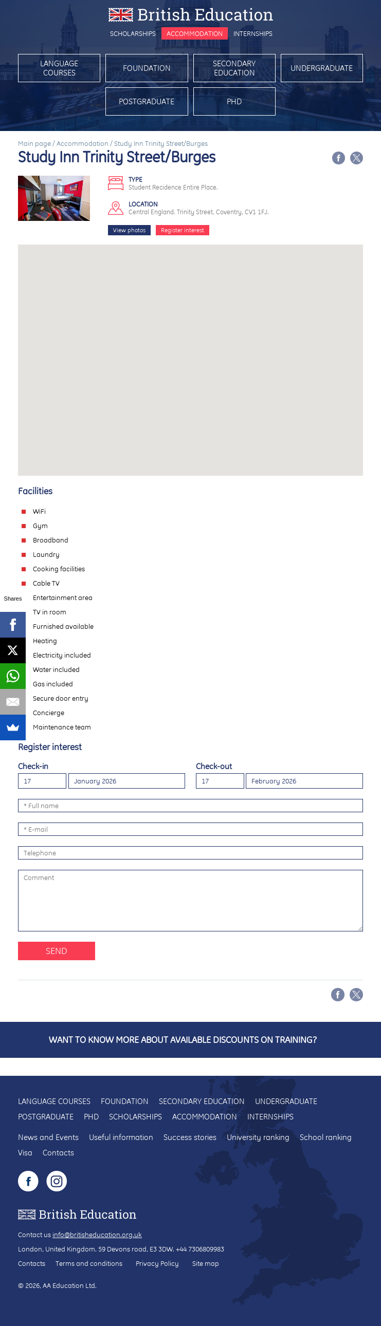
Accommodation (195, 33)
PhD (234, 101)
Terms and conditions (89, 1263)
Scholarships (133, 33)
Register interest (182, 230)
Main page (34, 143)
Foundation (147, 68)
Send (56, 950)
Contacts (58, 1152)
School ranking (326, 1137)
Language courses (59, 68)
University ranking (258, 1137)
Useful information (121, 1137)
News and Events (48, 1137)
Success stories (190, 1137)
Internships (253, 33)
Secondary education (234, 68)
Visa (25, 1152)
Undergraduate (322, 68)
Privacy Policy (157, 1263)
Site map (205, 1263)
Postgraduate (146, 101)
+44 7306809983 (200, 1249)
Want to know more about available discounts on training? (183, 1039)
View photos (129, 230)
